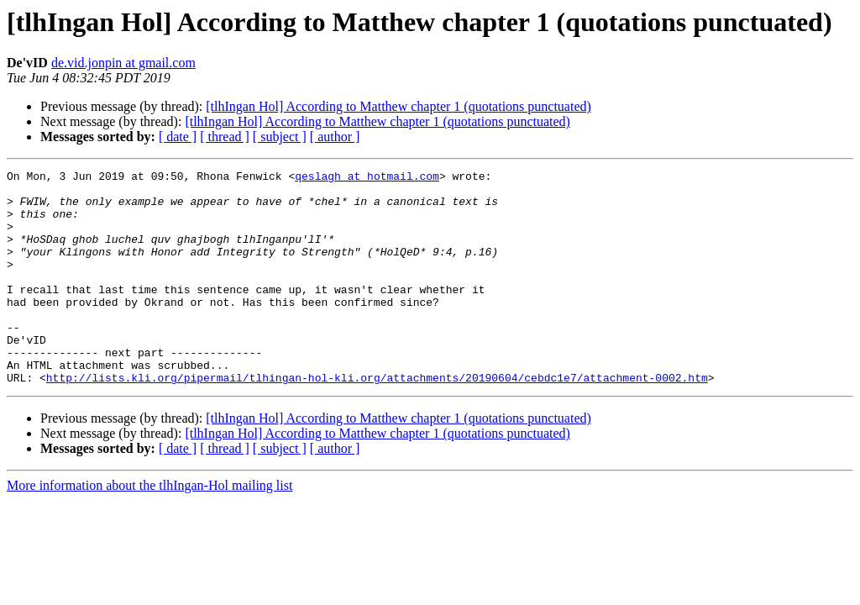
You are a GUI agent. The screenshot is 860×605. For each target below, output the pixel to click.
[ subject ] (280, 136)
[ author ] (335, 136)
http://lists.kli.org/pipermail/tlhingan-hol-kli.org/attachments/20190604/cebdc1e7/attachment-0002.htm (377, 420)
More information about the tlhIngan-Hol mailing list (149, 528)
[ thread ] (224, 136)
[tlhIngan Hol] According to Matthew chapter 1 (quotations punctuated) (398, 106)
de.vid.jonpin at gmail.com (123, 62)
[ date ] (178, 136)
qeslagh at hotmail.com (367, 178)
